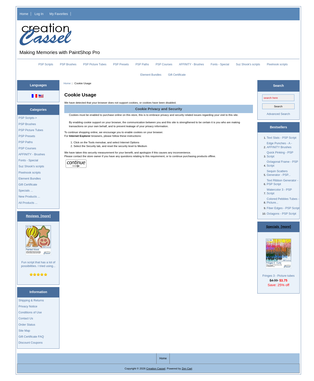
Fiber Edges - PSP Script (283, 208)
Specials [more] (278, 226)
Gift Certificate (177, 74)
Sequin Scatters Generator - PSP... (279, 173)
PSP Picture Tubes (94, 64)
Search (278, 85)
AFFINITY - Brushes (191, 64)
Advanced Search (278, 114)
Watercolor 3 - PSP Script (279, 191)
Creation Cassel (155, 368)
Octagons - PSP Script (281, 213)
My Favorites (58, 14)
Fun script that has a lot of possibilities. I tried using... (38, 246)
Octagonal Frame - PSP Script (282, 163)
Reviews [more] (38, 216)
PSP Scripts (45, 64)
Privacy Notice (27, 306)
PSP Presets (121, 64)
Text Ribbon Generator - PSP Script (282, 182)
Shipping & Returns (31, 300)
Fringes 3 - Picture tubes (278, 257)
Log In (38, 14)
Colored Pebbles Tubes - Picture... (283, 200)
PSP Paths (142, 64)
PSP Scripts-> (27, 118)
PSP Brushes (68, 64)
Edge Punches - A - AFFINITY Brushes (279, 145)
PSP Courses (164, 64)
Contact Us (25, 318)
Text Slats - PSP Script (281, 137)
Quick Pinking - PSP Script (280, 154)
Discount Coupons (30, 342)
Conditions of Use (30, 312)
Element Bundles (150, 74)
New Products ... (29, 196)
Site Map (24, 330)
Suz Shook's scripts (248, 64)
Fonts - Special (220, 64)
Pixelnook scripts (277, 64)
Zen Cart (187, 368)
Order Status (26, 324)
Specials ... (25, 190)
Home (24, 14)
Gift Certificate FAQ (31, 336)
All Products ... (27, 202)
